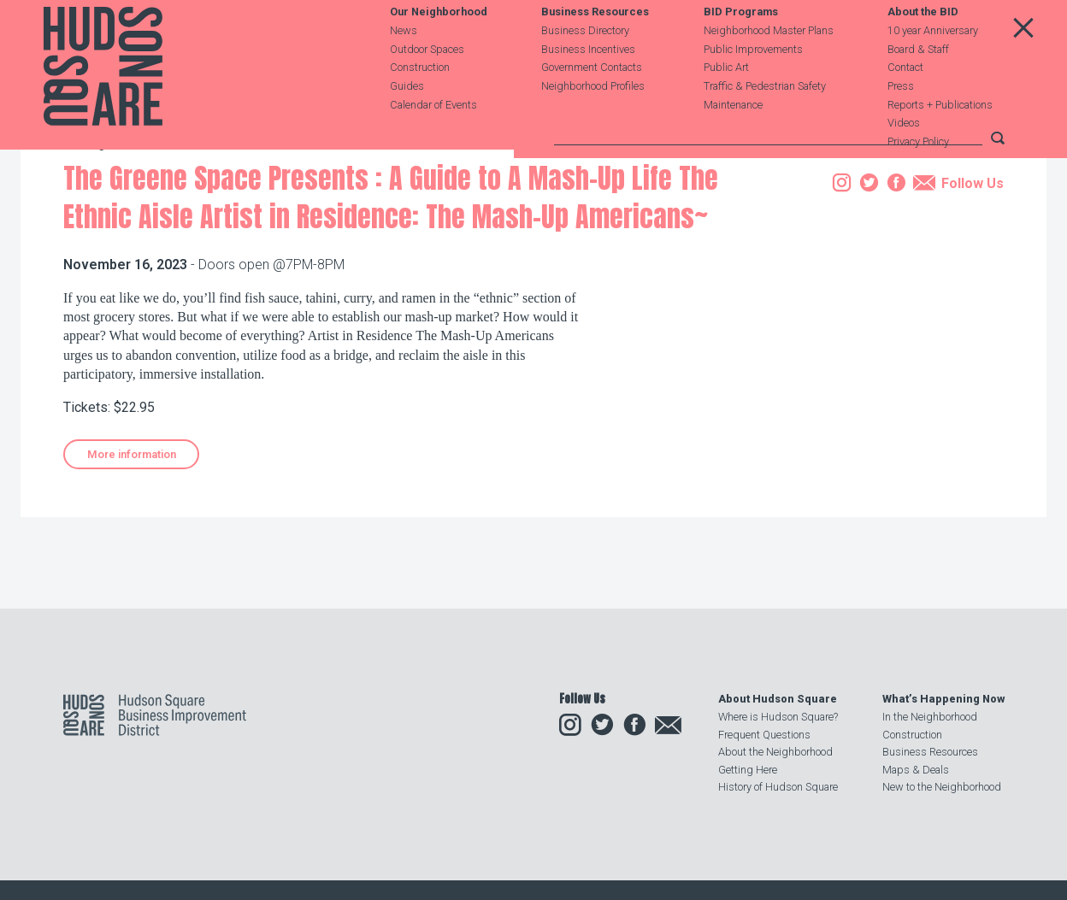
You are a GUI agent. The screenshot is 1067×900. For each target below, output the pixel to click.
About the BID (922, 48)
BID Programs (741, 48)
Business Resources (595, 48)
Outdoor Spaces (427, 85)
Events (175, 242)
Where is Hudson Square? (778, 716)
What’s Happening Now (943, 698)
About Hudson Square (777, 698)
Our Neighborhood (438, 48)
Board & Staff (918, 85)
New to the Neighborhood (941, 786)
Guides (407, 121)
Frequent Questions (764, 734)
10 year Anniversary (932, 66)
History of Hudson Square (778, 786)
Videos (903, 159)
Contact (905, 103)
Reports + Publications (940, 140)
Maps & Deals (915, 769)
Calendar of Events (433, 140)
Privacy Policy (918, 178)
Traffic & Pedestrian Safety (765, 121)
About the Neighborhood (775, 751)
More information (131, 550)
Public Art (726, 103)
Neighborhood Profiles (593, 121)
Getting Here (747, 769)
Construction (420, 103)
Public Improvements (753, 85)
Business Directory (585, 66)
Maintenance (733, 140)
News (403, 66)
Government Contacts (591, 103)
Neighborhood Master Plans (769, 66)
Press (900, 121)
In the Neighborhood (929, 716)
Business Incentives (588, 85)
